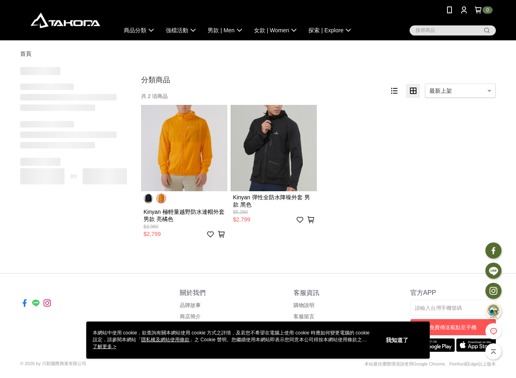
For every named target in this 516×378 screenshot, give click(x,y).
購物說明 (303, 305)
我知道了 (397, 340)
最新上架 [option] (440, 91)
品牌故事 (190, 305)
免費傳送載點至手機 (452, 327)
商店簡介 (190, 316)
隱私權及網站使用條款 (165, 339)
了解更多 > (104, 346)
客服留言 (303, 316)
